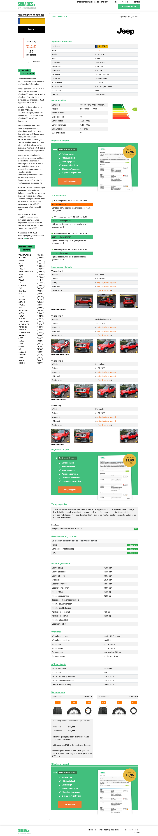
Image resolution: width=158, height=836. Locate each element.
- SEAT (31, 293)
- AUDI (31, 277)
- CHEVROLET (31, 324)
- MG (30, 349)
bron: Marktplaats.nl (58, 309)
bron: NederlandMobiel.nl (60, 354)
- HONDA (31, 318)
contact (137, 2)
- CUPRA (30, 346)
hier (25, 238)
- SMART (30, 357)
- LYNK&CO (31, 329)
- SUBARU (30, 354)
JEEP (97, 50)
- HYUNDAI (31, 291)
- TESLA (31, 316)
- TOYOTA (31, 268)
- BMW (31, 274)
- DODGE (30, 363)
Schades (27, 5)
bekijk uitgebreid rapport (106, 282)
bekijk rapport (70, 181)
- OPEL (31, 263)
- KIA (31, 282)
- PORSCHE (31, 327)
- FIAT (31, 288)
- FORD (31, 266)
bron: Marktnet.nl (57, 444)
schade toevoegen (120, 2)
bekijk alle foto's (105, 290)
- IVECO (30, 360)
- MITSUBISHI (31, 310)
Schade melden (129, 6)
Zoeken (31, 29)
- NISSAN (31, 299)
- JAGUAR (30, 352)
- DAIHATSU (30, 335)
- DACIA (31, 313)
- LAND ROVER (31, 321)
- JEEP (30, 338)
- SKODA (31, 296)
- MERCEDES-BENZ (31, 271)
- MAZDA (31, 305)
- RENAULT (31, 260)
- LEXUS (30, 341)
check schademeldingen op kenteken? (92, 2)
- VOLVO (31, 280)
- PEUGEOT (31, 257)
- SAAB (30, 343)
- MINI (31, 307)
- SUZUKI (31, 302)
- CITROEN (31, 285)
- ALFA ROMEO (31, 332)
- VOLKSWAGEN (31, 255)
